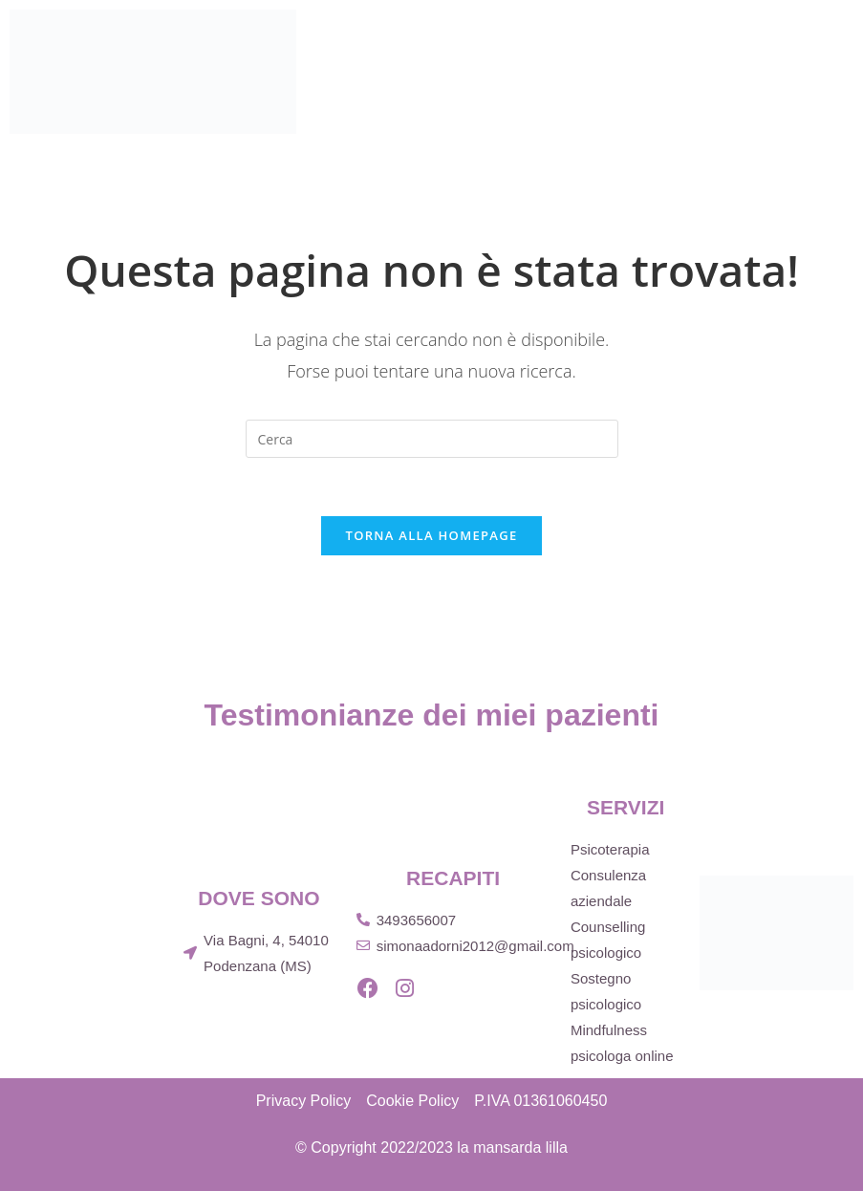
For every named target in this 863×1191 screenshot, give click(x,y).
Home (543, 38)
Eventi (685, 95)
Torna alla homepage (432, 535)
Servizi (739, 38)
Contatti (555, 152)
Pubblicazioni (565, 95)
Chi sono (636, 38)
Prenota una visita (706, 152)
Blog (767, 95)
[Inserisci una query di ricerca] (432, 439)
